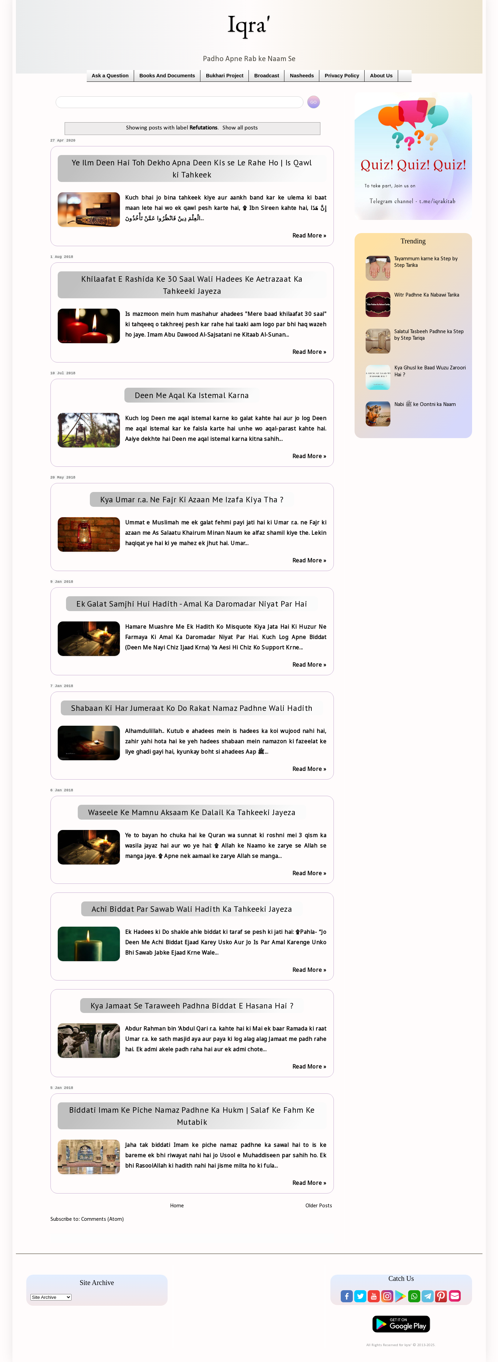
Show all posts (240, 128)
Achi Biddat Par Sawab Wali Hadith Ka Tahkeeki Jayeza (192, 909)
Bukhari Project (225, 75)
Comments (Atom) (102, 1219)
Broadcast (266, 75)
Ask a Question (110, 75)
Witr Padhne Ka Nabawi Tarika (426, 295)
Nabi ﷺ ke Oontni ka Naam (425, 404)
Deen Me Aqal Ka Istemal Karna (192, 395)
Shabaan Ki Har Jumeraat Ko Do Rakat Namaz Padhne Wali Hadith (192, 708)
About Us (381, 75)
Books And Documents (167, 75)
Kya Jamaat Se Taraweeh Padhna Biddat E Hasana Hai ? (192, 1006)
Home (177, 1206)
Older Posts (319, 1206)
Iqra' (249, 23)
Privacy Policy (342, 75)
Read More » (309, 235)
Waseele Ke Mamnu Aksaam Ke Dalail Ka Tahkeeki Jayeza (191, 812)
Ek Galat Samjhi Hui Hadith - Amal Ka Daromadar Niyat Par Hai (191, 604)
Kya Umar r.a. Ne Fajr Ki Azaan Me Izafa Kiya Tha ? (192, 499)
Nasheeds (302, 75)
